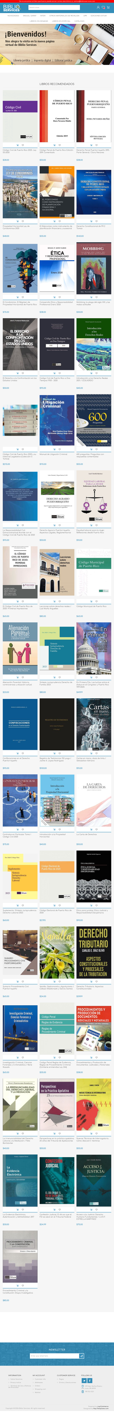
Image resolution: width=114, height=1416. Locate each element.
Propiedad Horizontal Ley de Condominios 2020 (16, 232)
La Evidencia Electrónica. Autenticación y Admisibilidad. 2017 (18, 1221)
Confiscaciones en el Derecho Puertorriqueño (16, 764)
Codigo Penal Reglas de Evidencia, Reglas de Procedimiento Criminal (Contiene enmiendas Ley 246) (55, 1070)
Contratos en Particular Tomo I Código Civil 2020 (17, 841)
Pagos (61, 1384)
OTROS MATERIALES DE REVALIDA (64, 18)
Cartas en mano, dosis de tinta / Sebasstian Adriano (91, 764)
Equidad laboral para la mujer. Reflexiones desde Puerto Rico (90, 536)
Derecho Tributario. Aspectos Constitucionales (89, 993)
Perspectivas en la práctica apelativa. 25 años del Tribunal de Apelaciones (57, 1145)
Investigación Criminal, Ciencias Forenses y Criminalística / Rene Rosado (17, 1070)
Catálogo (79, 25)
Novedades (11, 18)
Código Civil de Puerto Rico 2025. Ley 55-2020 (19, 156)
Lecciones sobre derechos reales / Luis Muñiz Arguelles (55, 613)
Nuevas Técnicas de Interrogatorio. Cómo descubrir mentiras (92, 1145)
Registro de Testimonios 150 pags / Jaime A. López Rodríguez (55, 764)
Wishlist (38, 1397)
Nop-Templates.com (100, 1413)
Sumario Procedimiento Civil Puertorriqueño (16, 993)
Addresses (39, 1387)
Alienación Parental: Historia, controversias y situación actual (17, 689)
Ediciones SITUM (100, 18)
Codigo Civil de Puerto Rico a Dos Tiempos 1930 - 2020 (55, 384)
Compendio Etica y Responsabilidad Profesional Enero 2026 (56, 308)
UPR (85, 18)
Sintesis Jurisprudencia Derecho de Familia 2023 (56, 689)
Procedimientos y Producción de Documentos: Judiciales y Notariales (93, 1069)
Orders (37, 1391)
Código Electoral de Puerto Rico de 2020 (56, 917)
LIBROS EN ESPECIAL (61, 25)
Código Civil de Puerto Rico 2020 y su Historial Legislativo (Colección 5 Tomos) (19, 461)
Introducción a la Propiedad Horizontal (53, 841)
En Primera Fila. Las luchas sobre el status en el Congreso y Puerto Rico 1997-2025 (92, 690)
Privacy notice (16, 1387)
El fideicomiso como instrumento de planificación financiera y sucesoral (56, 232)
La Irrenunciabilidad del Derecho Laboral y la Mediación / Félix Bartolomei (18, 1146)
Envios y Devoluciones (67, 1387)
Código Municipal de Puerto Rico (91, 612)
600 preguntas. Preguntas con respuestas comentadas (90, 460)
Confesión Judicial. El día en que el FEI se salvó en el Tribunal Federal (55, 1221)
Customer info (40, 1384)
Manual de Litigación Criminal (53, 459)
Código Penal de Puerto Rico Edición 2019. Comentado (56, 156)
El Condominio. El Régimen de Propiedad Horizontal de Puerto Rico (20, 308)
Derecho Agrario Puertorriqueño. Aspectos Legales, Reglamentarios (55, 536)
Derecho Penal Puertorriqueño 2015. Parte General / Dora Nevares (93, 156)
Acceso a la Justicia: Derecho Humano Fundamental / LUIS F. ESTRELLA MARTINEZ (90, 1222)
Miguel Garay (28, 18)
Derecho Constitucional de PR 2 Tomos (90, 232)
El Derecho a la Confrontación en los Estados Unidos (20, 384)
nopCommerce (102, 1411)
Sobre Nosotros (16, 1384)
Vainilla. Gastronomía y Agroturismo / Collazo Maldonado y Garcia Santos (57, 993)
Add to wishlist (22, 150)
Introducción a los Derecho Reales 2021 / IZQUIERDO (92, 384)
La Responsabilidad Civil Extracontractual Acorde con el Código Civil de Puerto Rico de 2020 (19, 537)
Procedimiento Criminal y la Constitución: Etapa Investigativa (18, 1297)
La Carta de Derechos (86, 840)
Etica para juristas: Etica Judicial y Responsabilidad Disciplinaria (92, 917)
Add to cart (17, 150)
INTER (42, 18)
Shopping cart (105, 8)
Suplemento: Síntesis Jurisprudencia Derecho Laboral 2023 (19, 917)
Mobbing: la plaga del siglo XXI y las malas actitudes (93, 308)
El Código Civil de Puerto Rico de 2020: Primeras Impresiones (18, 613)
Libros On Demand (38, 25)
